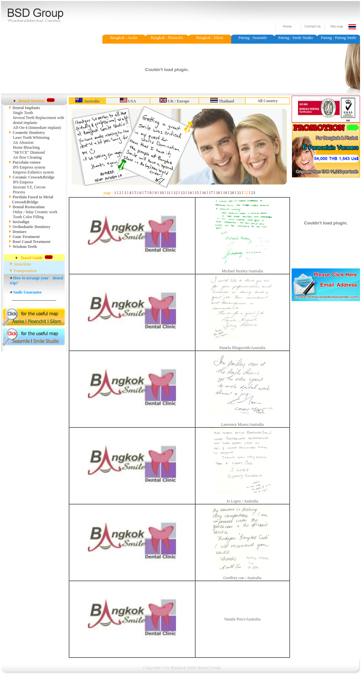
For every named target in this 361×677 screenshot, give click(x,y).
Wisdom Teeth (25, 246)
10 (162, 192)
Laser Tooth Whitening (31, 137)
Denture (19, 231)
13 (183, 192)
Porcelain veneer (27, 162)
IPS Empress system (29, 167)
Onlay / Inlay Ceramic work (35, 212)
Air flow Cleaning (27, 157)
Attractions (22, 264)
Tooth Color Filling (28, 217)
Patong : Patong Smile (338, 37)
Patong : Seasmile (252, 37)
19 (225, 192)
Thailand (226, 101)
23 (253, 192)
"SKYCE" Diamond (29, 152)
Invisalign (21, 221)
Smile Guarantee (27, 292)
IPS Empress (23, 182)
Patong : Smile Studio (295, 37)
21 (239, 192)
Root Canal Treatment (32, 241)
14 (190, 192)
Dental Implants (26, 107)
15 (197, 192)
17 (211, 192)
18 (218, 192)
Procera (19, 192)
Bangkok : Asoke (124, 37)
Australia (91, 101)
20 (232, 192)
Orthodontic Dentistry (31, 226)
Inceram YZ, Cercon (29, 187)
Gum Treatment (26, 236)
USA (132, 101)
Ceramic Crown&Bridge (33, 177)
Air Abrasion (23, 142)
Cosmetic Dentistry (27, 132)
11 (169, 192)
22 (246, 192)
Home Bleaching (26, 147)
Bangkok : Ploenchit (167, 37)
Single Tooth (23, 112)
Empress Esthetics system (33, 172)
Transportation (25, 270)
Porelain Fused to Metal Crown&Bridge (31, 199)
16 (204, 192)
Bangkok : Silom (209, 37)
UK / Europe (178, 101)
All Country (267, 101)
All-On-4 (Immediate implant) (37, 127)
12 (176, 192)
